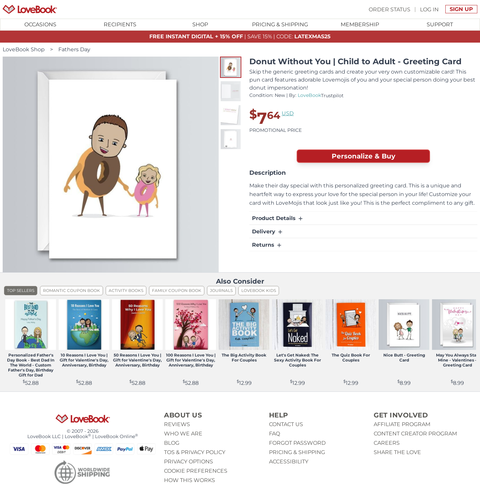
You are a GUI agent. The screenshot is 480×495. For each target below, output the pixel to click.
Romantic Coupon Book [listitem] (71, 290)
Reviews (177, 424)
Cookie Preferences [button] (195, 471)
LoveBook (309, 95)
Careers (387, 443)
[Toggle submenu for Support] (440, 24)
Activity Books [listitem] (126, 290)
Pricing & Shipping (280, 24)
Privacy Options (188, 461)
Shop (200, 24)
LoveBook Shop (24, 49)
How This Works (189, 480)
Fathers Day (74, 49)
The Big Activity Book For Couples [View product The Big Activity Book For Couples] (244, 358)
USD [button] (288, 113)
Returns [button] (267, 245)
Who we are (183, 433)
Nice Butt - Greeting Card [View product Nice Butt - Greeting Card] (404, 358)
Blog (171, 443)
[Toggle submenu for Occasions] (40, 24)
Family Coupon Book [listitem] (176, 290)
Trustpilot (332, 96)
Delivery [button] (267, 231)
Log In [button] (429, 9)
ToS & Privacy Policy (194, 452)
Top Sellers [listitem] (20, 290)
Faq (274, 433)
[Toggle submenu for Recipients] (120, 24)
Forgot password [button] (297, 443)
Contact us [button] (286, 424)
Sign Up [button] (461, 9)
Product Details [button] (278, 218)
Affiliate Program (402, 424)
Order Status (389, 9)
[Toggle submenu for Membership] (360, 24)
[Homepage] (30, 9)
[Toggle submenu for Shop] (200, 24)
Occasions (40, 24)
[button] (230, 67)
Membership (360, 24)
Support (440, 24)
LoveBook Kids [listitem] (258, 290)
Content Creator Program (415, 433)
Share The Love (397, 452)
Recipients (120, 24)
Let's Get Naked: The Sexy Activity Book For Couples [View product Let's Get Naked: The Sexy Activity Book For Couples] (297, 360)
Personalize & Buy (363, 156)
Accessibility (288, 461)
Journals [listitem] (221, 290)
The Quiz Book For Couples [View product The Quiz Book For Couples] (351, 358)
